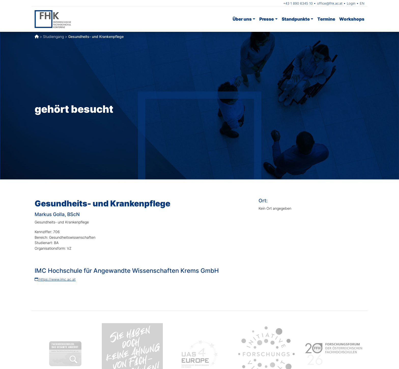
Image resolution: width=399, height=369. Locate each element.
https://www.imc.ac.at (55, 279)
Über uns (242, 19)
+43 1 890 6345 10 (298, 3)
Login (351, 3)
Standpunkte (296, 19)
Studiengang (53, 36)
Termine (326, 19)
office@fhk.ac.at (330, 3)
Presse (266, 19)
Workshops (351, 19)
